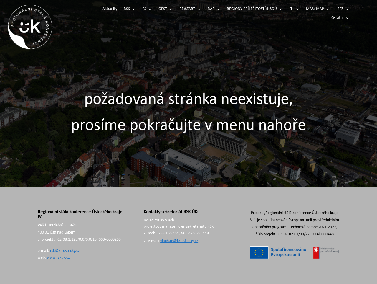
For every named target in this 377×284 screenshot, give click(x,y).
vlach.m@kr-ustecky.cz (179, 241)
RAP (211, 9)
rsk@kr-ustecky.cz (64, 251)
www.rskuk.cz (58, 257)
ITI (291, 9)
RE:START (187, 9)
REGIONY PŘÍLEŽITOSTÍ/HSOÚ (252, 9)
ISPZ (339, 9)
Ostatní (337, 18)
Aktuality (109, 9)
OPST (162, 9)
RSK (127, 9)
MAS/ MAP (315, 9)
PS (144, 9)
